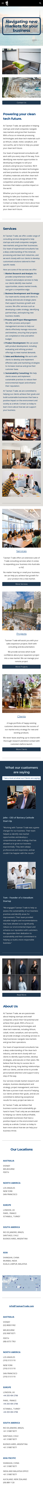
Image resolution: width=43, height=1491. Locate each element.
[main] (21, 26)
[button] (3, 3)
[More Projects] (21, 667)
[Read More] (21, 995)
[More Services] (21, 584)
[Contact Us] (21, 102)
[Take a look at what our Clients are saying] (21, 778)
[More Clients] (21, 749)
